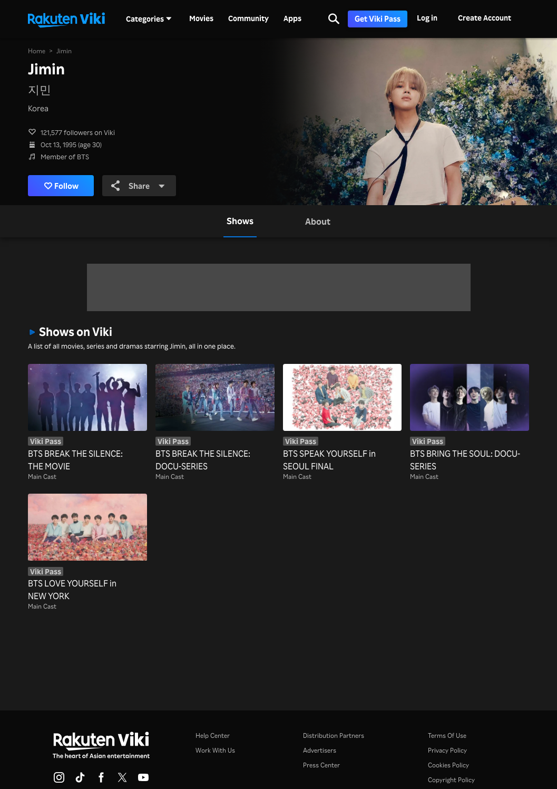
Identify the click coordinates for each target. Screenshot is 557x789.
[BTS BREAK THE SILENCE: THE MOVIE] (87, 418)
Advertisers (319, 750)
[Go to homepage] (66, 18)
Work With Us (215, 750)
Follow (61, 186)
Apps (292, 18)
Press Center (321, 765)
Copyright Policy (451, 780)
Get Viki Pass (377, 19)
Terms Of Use (447, 735)
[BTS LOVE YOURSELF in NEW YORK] (87, 548)
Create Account (484, 17)
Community (248, 18)
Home (36, 51)
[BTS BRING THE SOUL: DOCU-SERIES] (469, 418)
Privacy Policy (447, 750)
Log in (427, 17)
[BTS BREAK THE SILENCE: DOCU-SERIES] (215, 418)
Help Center (213, 735)
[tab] (240, 221)
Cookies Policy (448, 765)
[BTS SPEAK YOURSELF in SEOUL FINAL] (342, 418)
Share (138, 185)
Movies (201, 18)
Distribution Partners (333, 735)
